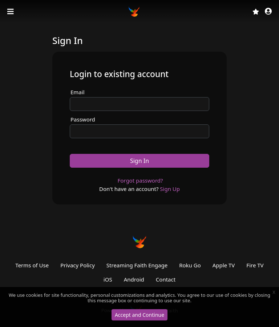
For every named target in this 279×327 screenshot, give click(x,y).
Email (77, 92)
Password (82, 119)
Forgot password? (140, 180)
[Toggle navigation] (11, 12)
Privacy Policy (77, 265)
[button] (268, 12)
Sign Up (170, 188)
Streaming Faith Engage (136, 265)
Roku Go (190, 265)
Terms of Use (32, 265)
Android (134, 279)
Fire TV (254, 265)
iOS (108, 279)
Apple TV (224, 265)
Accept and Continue (139, 314)
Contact (165, 279)
